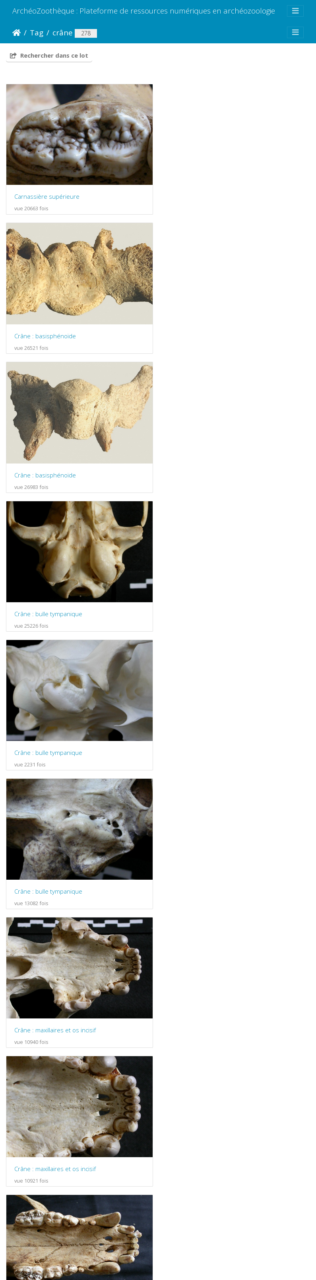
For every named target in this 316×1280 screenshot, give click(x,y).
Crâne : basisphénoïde (203, 196)
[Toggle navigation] (295, 11)
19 (188, 1212)
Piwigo (120, 1243)
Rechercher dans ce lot (49, 55)
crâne (62, 32)
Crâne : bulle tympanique (206, 334)
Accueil (16, 32)
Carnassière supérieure (46, 196)
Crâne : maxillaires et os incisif (55, 611)
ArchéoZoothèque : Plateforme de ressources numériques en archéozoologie (143, 11)
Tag (36, 32)
